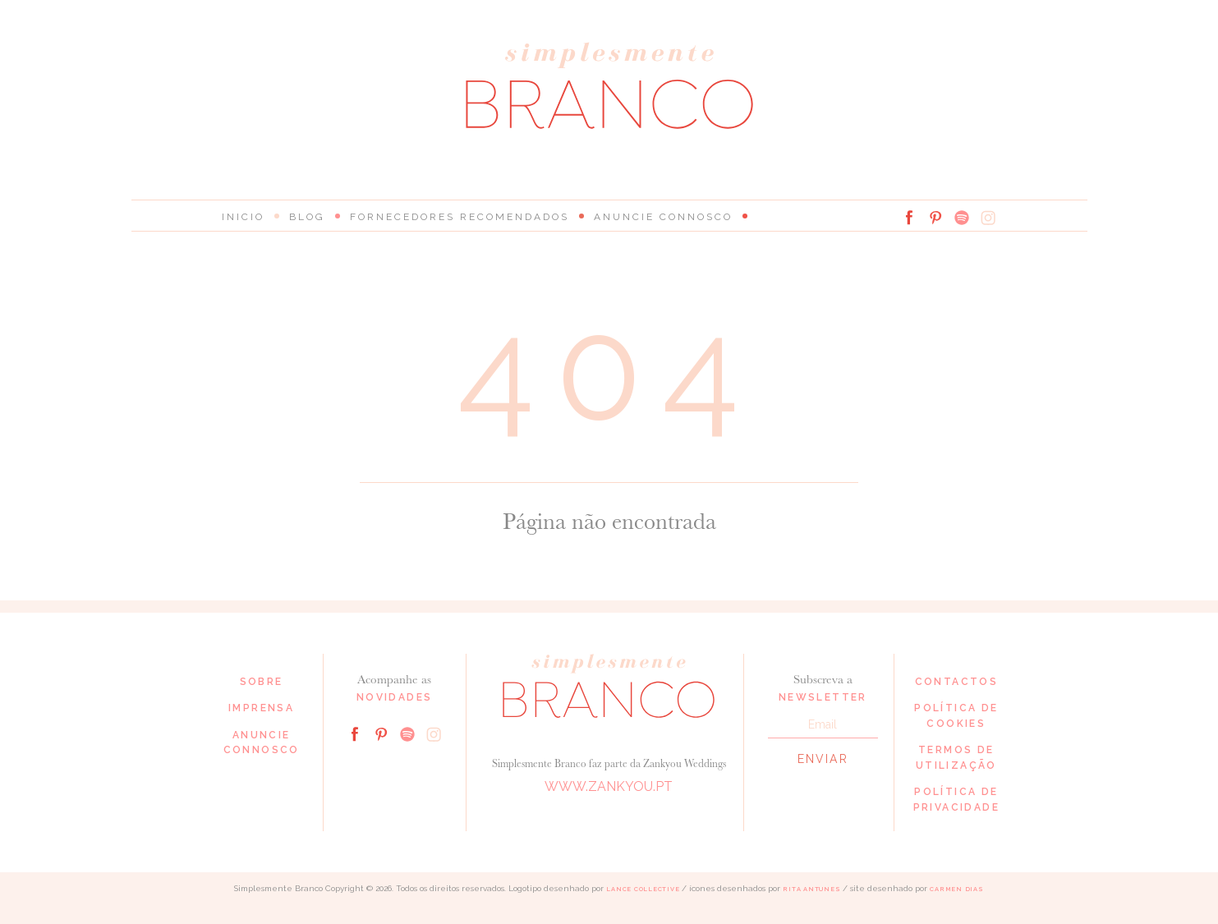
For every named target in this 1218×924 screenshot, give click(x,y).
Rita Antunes (811, 889)
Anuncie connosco (663, 217)
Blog (307, 217)
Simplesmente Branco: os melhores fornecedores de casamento (609, 86)
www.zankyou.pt (609, 786)
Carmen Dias (956, 889)
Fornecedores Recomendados (459, 217)
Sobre (261, 681)
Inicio (243, 217)
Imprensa (261, 708)
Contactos (957, 681)
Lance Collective (642, 889)
